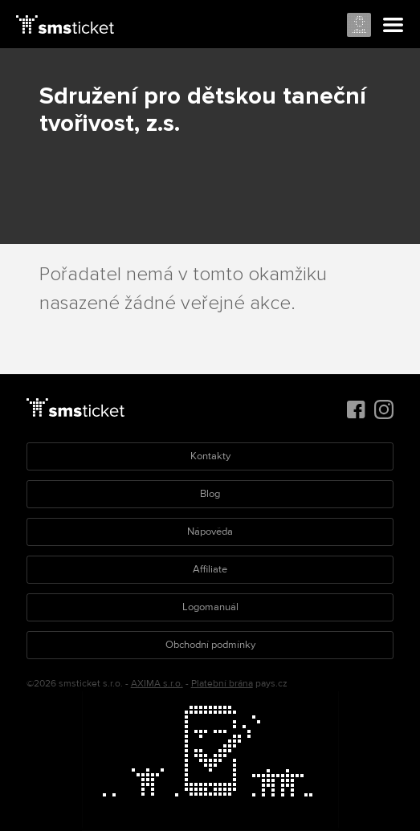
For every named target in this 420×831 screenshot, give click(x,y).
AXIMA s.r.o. (157, 684)
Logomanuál (210, 607)
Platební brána (222, 684)
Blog (210, 493)
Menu (393, 26)
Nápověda (210, 531)
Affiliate (210, 569)
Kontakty (210, 456)
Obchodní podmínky (210, 644)
